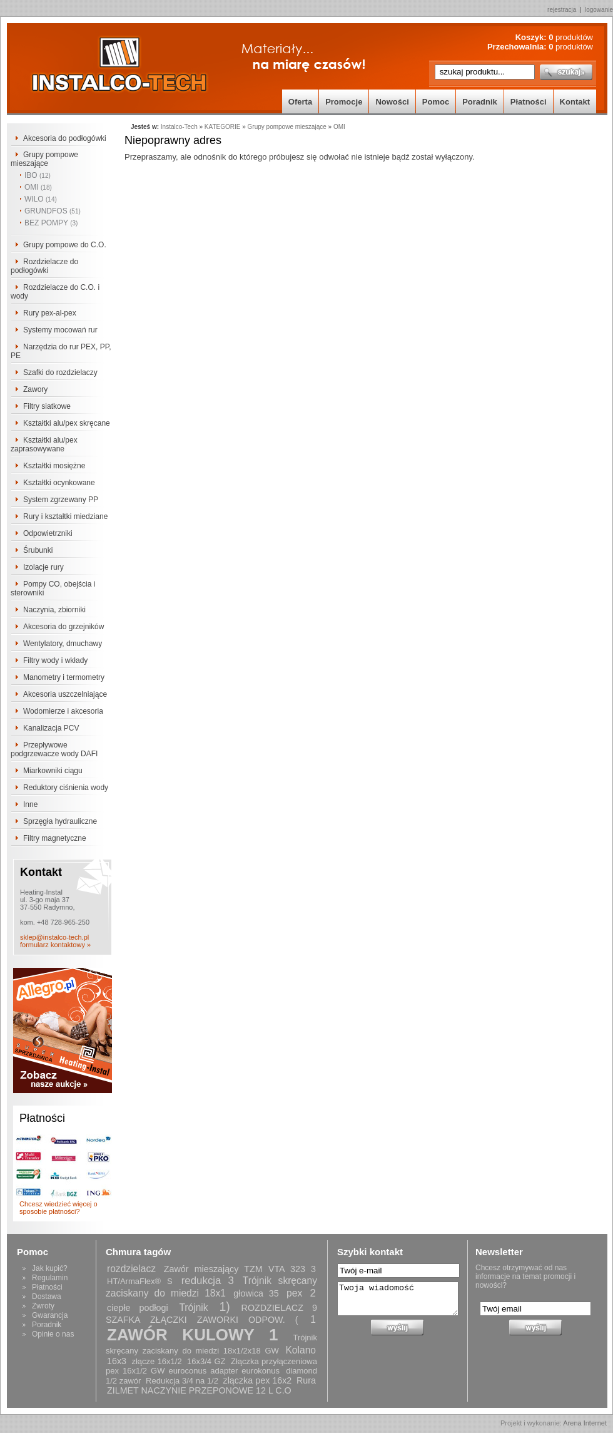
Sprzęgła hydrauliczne (60, 821)
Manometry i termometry (63, 677)
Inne (30, 804)
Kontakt (575, 101)
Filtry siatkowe (47, 406)
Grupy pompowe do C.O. (64, 244)
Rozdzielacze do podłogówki (44, 266)
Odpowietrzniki (48, 533)
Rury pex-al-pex (49, 313)
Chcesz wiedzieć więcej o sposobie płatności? (58, 1207)
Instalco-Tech (179, 126)
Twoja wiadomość (397, 1298)
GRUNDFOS (52, 211)
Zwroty (43, 1306)
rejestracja (561, 9)
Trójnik (193, 1307)
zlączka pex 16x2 (257, 1380)
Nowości (391, 101)
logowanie (599, 9)
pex (294, 1293)
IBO (37, 175)
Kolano (300, 1350)
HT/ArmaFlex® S (140, 1281)
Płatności (528, 101)
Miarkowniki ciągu (53, 770)
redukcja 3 (207, 1281)
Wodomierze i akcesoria (63, 711)
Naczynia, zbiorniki (54, 609)
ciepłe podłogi (137, 1308)
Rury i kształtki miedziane (65, 516)
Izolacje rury (43, 567)
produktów (571, 37)
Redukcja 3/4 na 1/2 (182, 1380)
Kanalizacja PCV (51, 728)
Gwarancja (50, 1315)
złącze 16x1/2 (156, 1361)
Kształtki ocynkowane (59, 482)
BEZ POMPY (51, 222)
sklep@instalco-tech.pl (54, 937)
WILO (40, 199)
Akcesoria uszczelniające (65, 694)
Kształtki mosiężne (54, 465)
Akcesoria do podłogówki (64, 138)
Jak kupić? (50, 1268)
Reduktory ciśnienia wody (65, 787)
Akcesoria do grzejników (63, 626)
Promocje (343, 101)
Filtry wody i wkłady (55, 660)
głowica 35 (255, 1293)
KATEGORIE (223, 126)
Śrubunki (38, 550)
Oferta (300, 101)
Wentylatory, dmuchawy (62, 643)
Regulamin (50, 1277)
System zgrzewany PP (60, 499)
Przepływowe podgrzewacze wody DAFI (54, 749)
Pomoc (435, 101)
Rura (306, 1380)
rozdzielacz (131, 1268)
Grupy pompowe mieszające (44, 159)
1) (224, 1306)
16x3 (116, 1361)
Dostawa (46, 1296)
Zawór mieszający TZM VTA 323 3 (240, 1269)
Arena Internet (585, 1423)
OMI (38, 187)
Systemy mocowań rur (60, 330)
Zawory (35, 389)
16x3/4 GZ (206, 1361)
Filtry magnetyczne (54, 838)
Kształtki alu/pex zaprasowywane (44, 444)
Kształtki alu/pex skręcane (66, 423)
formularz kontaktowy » (55, 944)
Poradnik (479, 101)
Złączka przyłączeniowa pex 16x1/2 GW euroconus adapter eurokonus (211, 1366)
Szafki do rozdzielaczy (60, 372)
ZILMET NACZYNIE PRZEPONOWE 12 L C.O (199, 1390)
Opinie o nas (53, 1334)
